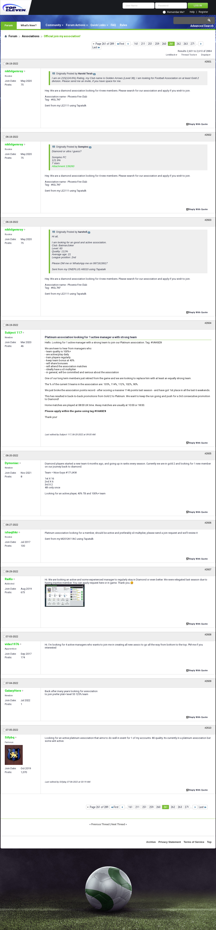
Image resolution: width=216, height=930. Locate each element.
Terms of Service (194, 841)
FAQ (113, 25)
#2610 (208, 727)
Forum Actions (75, 25)
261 (171, 43)
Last (96, 47)
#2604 (208, 323)
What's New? (29, 25)
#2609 (208, 681)
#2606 (208, 522)
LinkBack (170, 55)
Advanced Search (201, 25)
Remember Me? (175, 12)
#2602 (208, 134)
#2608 (208, 634)
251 (150, 43)
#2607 (208, 569)
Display (205, 55)
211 (143, 43)
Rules (123, 25)
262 (179, 43)
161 (136, 43)
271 (193, 43)
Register (203, 12)
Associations (30, 36)
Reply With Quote (197, 124)
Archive (151, 841)
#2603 (208, 220)
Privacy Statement (169, 841)
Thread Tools (188, 55)
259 (157, 43)
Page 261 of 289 (105, 43)
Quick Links (98, 25)
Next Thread (118, 824)
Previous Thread (100, 824)
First (120, 43)
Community (53, 25)
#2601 (208, 61)
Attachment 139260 (63, 166)
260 (164, 43)
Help (192, 12)
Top (209, 841)
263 (186, 43)
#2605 (208, 453)
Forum (9, 25)
